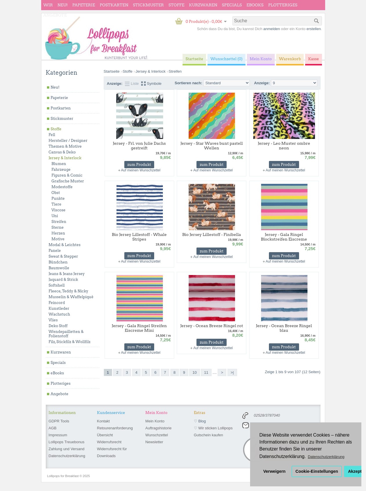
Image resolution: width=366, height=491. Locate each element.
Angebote (55, 15)
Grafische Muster (68, 181)
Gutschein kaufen (208, 435)
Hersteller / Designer (68, 140)
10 (194, 372)
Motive (58, 239)
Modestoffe (62, 187)
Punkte (58, 198)
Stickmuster (148, 5)
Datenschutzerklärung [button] (326, 457)
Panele (55, 250)
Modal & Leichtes (65, 245)
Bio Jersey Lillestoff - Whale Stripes (139, 236)
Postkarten (114, 5)
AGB (53, 428)
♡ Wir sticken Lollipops (213, 428)
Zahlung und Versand (67, 449)
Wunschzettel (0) (226, 59)
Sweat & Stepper (63, 256)
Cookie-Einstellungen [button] (317, 471)
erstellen (314, 29)
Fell (52, 135)
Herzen (58, 233)
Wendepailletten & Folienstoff (66, 333)
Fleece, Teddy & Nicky (68, 291)
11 (206, 372)
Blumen (59, 164)
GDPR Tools (59, 421)
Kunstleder (59, 308)
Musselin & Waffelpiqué (71, 297)
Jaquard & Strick (63, 279)
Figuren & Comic (67, 175)
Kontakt (103, 421)
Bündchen (58, 262)
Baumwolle (59, 268)
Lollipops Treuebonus (67, 442)
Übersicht (105, 435)
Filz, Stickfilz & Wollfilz (70, 342)
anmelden (271, 29)
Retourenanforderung (115, 428)
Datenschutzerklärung (67, 456)
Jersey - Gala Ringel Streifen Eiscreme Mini (139, 328)
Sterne (58, 227)
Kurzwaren (203, 5)
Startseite (112, 71)
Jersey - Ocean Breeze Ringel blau (284, 328)
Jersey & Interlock (65, 158)
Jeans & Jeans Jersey (67, 274)
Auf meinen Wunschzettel (141, 170)
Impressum (58, 435)
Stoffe (176, 5)
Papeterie (83, 5)
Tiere (56, 204)
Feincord (57, 303)
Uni (55, 216)
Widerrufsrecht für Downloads (112, 452)
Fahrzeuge (61, 169)
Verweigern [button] (274, 471)
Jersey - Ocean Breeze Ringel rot (211, 325)
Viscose (59, 210)
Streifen (59, 221)
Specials (232, 5)
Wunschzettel (156, 435)
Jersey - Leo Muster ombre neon (284, 145)
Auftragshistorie (158, 428)
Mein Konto (155, 421)
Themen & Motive (65, 146)
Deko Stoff (58, 326)
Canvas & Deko (62, 152)
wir (48, 5)
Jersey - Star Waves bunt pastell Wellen (211, 145)
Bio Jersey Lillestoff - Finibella (211, 234)
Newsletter (154, 442)
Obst (56, 192)
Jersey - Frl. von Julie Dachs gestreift (139, 145)
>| (232, 372)
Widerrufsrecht (109, 442)
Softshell (57, 285)
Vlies (53, 320)
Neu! (62, 5)
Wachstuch (59, 314)
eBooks (255, 5)
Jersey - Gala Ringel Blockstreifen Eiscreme (284, 236)
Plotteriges (282, 5)
